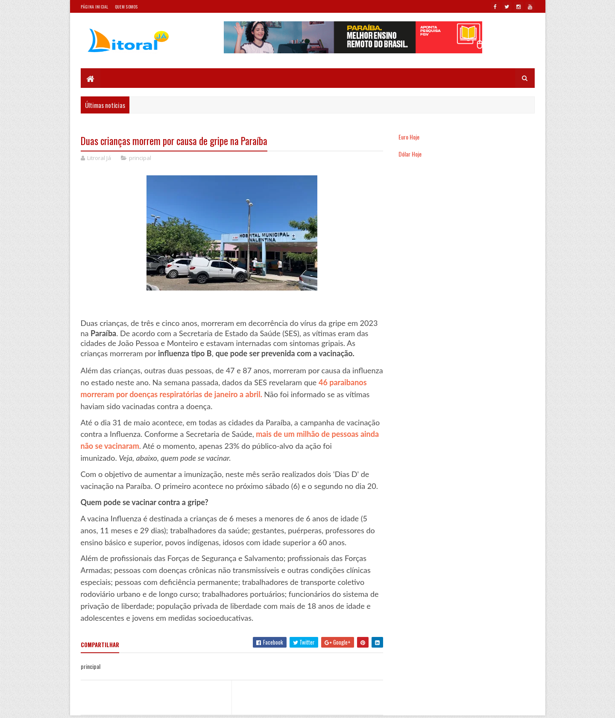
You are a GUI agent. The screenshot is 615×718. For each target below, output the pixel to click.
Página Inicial (94, 6)
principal (140, 158)
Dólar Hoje (410, 153)
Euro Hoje (408, 136)
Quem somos (126, 6)
